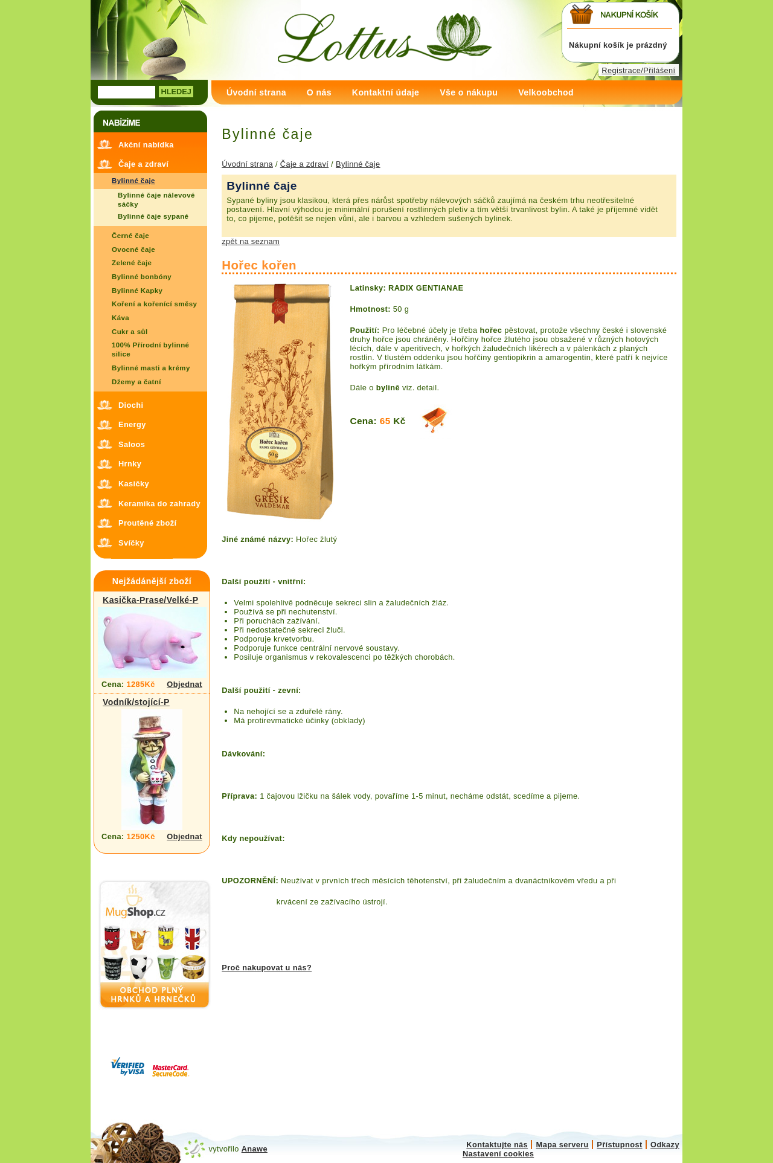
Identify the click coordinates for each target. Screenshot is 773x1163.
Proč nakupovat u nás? (267, 967)
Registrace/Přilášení (638, 70)
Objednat (184, 684)
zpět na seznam (251, 241)
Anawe (255, 1148)
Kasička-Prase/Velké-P (150, 600)
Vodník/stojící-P (136, 702)
